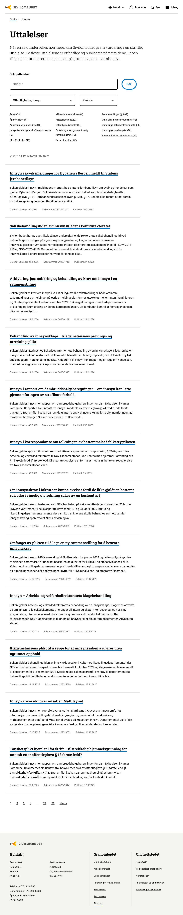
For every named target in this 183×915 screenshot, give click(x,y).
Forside (13, 19)
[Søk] (155, 7)
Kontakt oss (100, 889)
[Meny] (172, 7)
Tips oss (98, 903)
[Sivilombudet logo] (21, 7)
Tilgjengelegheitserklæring (149, 868)
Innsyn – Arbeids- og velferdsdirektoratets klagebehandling (60, 595)
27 (44, 803)
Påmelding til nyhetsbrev (148, 889)
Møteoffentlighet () (66, 119)
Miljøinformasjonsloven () (69, 114)
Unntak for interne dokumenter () (119, 119)
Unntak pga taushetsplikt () (116, 130)
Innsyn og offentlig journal (107, 882)
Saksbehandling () (66, 140)
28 (52, 803)
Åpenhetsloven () (19, 119)
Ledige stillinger (102, 875)
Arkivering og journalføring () (25, 125)
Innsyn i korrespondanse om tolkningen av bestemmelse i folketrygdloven (72, 441)
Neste (63, 803)
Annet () (15, 114)
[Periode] (98, 100)
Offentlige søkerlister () (68, 125)
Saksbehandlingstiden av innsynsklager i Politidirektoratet (60, 226)
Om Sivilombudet (102, 862)
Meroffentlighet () (20, 140)
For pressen (100, 896)
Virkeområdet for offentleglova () (119, 135)
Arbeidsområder (102, 868)
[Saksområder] (42, 100)
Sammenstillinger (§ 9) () (115, 114)
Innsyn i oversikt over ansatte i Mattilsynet (46, 701)
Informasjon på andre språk (150, 882)
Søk (129, 84)
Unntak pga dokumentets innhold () (121, 125)
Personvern (141, 862)
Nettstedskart (142, 875)
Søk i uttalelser (20, 74)
